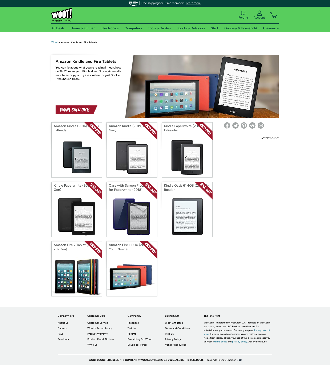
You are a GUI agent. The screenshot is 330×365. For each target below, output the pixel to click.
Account (259, 15)
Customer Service (97, 322)
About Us (63, 322)
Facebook (133, 322)
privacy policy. (240, 341)
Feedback (63, 339)
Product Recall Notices (100, 339)
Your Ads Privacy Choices (221, 359)
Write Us (92, 344)
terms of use (220, 341)
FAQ (60, 333)
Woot (54, 42)
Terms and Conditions (177, 328)
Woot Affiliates (174, 322)
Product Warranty (97, 333)
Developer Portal (137, 344)
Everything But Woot (140, 339)
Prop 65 (169, 333)
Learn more (193, 3)
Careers (62, 328)
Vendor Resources (175, 344)
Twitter (132, 328)
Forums (243, 15)
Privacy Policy (173, 339)
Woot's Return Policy (99, 328)
